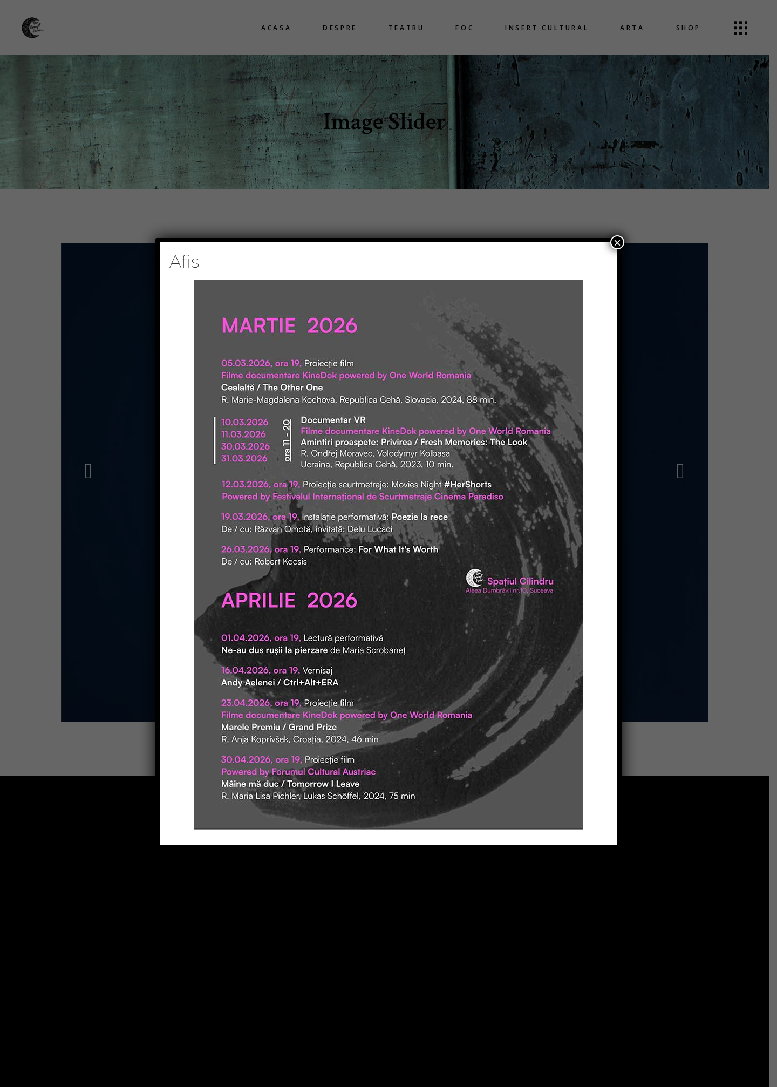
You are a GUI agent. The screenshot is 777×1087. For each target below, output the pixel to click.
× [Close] (617, 242)
